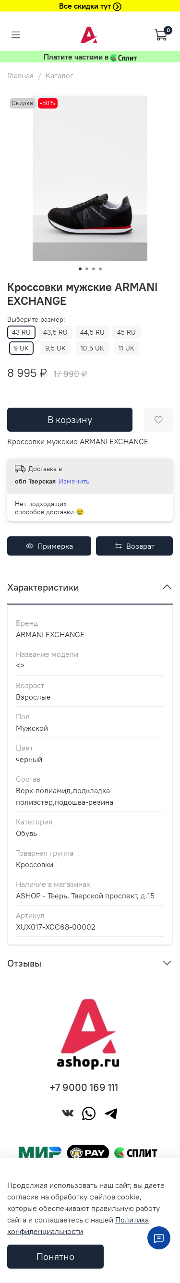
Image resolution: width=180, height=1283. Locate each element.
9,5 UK (55, 348)
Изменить (74, 481)
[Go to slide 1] (80, 268)
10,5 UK (92, 348)
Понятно (55, 1256)
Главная (20, 75)
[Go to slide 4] (100, 268)
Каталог (59, 75)
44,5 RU (92, 332)
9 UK (21, 348)
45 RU (126, 332)
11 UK (126, 348)
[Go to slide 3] (93, 268)
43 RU (21, 332)
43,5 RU (55, 332)
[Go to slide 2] (86, 268)
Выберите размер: (36, 319)
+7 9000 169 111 (83, 1087)
